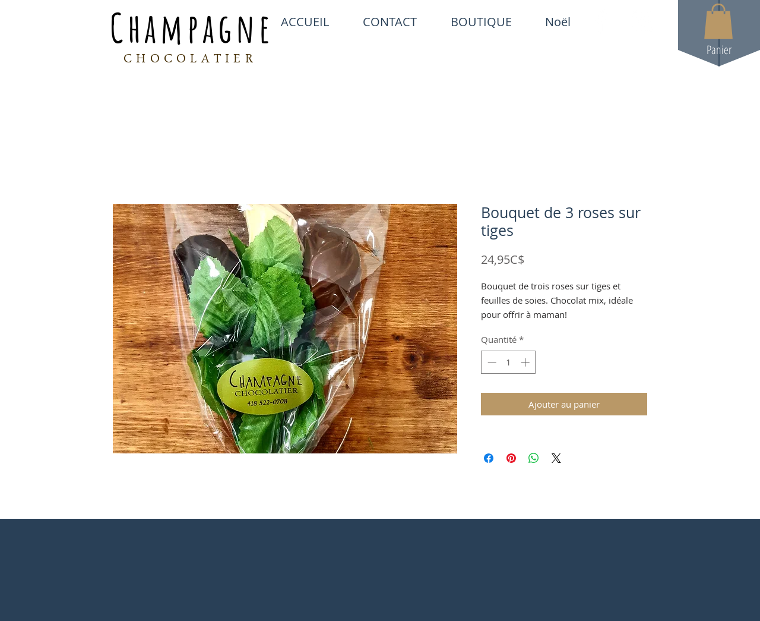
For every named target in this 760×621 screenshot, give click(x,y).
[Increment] (526, 362)
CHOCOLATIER (190, 60)
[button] (718, 21)
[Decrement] (491, 362)
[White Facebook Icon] (601, 21)
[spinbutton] (508, 362)
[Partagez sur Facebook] (489, 458)
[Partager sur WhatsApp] (534, 458)
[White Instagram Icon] (642, 21)
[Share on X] (556, 458)
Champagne (192, 27)
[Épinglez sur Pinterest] (511, 458)
